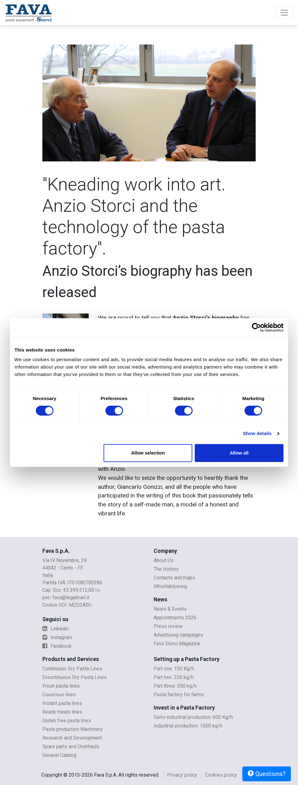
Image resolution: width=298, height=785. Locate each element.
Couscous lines (59, 695)
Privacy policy (182, 775)
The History (166, 569)
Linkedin (55, 629)
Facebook (57, 646)
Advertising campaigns (178, 635)
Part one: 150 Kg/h (174, 669)
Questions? (267, 774)
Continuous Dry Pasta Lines (72, 669)
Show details (257, 433)
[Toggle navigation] (284, 12)
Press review (168, 626)
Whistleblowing (170, 586)
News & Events (170, 609)
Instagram (57, 637)
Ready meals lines (62, 712)
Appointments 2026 (175, 618)
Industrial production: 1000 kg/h (188, 726)
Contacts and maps (174, 578)
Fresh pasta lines (61, 686)
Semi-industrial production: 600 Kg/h (193, 717)
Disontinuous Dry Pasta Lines (74, 677)
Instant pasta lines (62, 703)
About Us (163, 560)
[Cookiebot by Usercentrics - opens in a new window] (256, 327)
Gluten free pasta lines (66, 720)
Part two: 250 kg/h (174, 677)
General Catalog (59, 755)
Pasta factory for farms (179, 695)
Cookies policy (221, 775)
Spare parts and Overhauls (70, 746)
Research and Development (72, 738)
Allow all (239, 452)
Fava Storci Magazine (177, 643)
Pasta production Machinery (72, 729)
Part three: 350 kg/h (175, 686)
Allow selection (148, 452)
